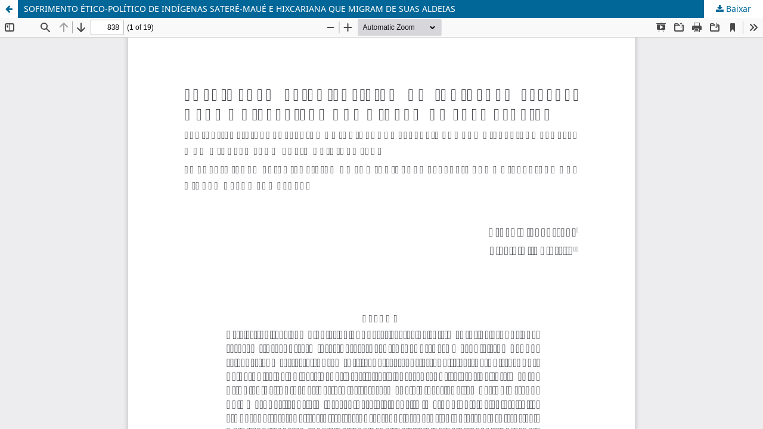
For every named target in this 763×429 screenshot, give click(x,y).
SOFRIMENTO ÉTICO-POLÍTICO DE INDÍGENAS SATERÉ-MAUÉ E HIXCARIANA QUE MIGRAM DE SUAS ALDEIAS (239, 8)
